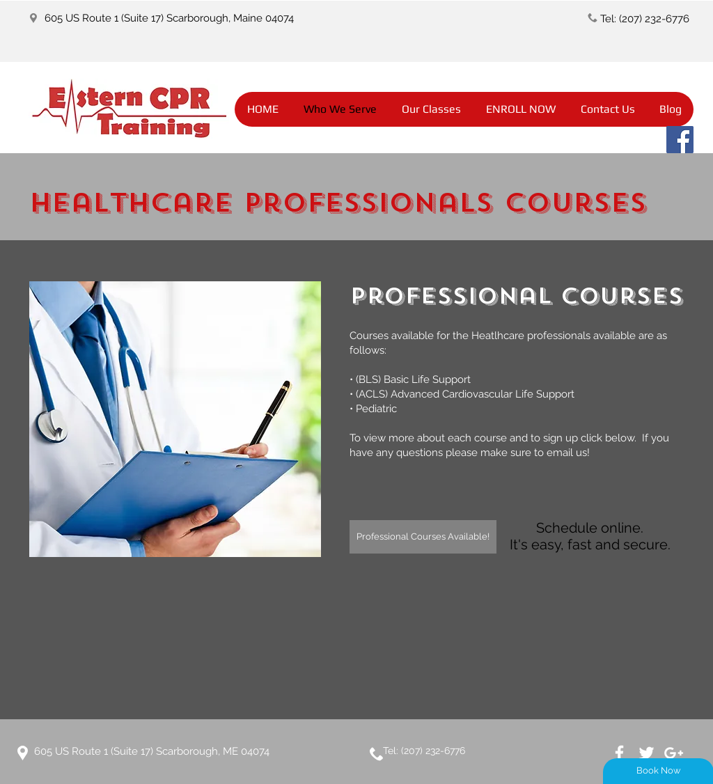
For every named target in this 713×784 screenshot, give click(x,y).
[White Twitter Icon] (646, 753)
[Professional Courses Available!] (423, 537)
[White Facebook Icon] (619, 753)
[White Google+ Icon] (674, 753)
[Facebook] (680, 139)
